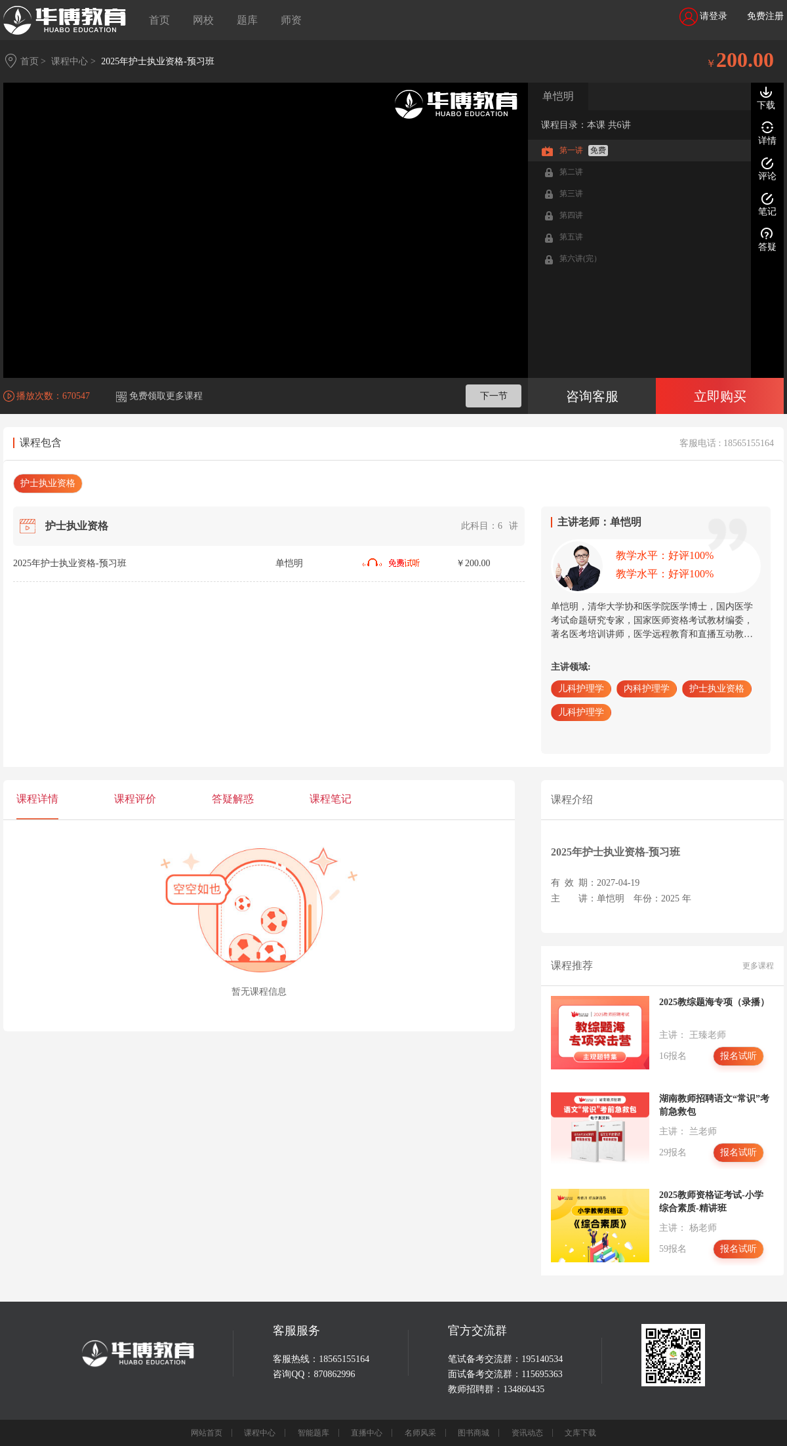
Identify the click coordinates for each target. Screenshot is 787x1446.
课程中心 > (73, 61)
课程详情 (37, 798)
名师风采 (420, 1432)
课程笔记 (331, 798)
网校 (203, 20)
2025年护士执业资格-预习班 (157, 61)
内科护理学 (647, 688)
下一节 (494, 396)
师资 (291, 20)
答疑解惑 (233, 798)
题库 (247, 20)
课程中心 (259, 1432)
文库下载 (580, 1432)
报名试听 (738, 1056)
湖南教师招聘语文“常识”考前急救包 (714, 1105)
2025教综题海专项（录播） (714, 1002)
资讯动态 (527, 1432)
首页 (159, 20)
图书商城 (473, 1432)
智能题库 (313, 1432)
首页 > (33, 61)
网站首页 (206, 1432)
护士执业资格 (47, 483)
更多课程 (758, 965)
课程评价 (135, 798)
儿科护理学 (581, 688)
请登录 (703, 16)
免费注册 (765, 16)
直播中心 (366, 1432)
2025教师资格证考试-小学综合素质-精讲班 (711, 1201)
